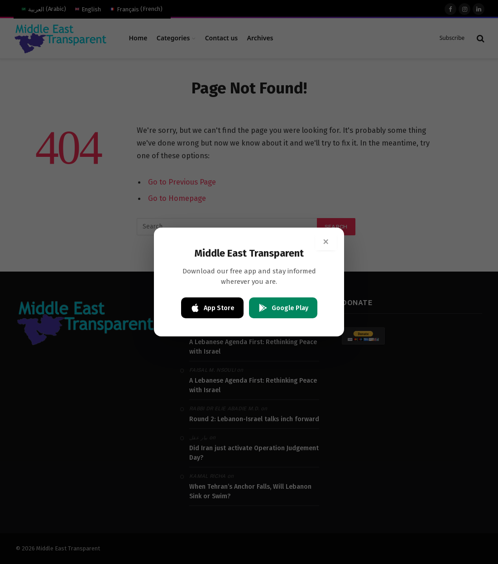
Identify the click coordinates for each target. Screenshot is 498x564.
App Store (212, 308)
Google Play (283, 308)
